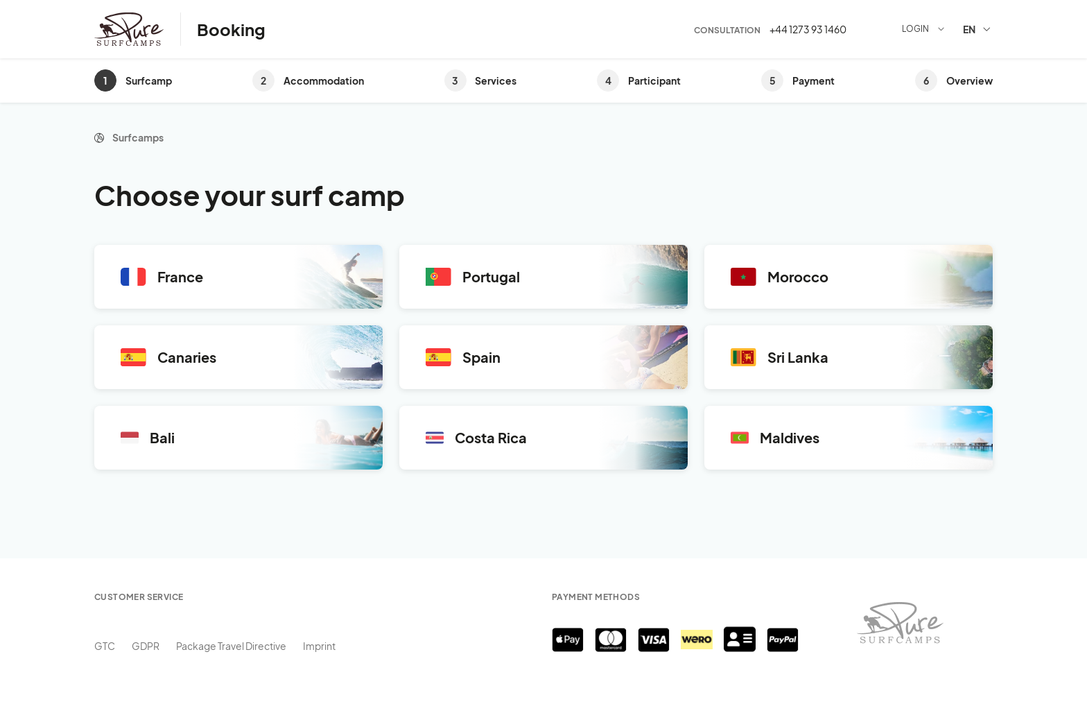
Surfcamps (138, 137)
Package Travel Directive (231, 646)
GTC (104, 646)
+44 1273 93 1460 (807, 29)
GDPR (145, 646)
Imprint (319, 646)
